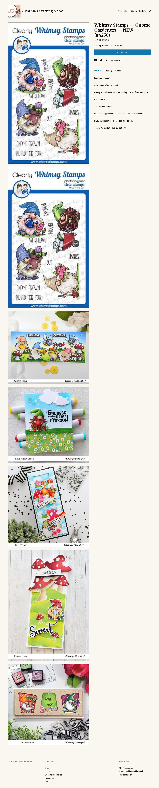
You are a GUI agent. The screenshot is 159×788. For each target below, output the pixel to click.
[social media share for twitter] (101, 60)
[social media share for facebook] (95, 60)
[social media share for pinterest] (106, 60)
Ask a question (116, 60)
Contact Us (49, 778)
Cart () (142, 11)
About (126, 11)
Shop (120, 11)
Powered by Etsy (125, 775)
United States (110, 45)
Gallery (134, 11)
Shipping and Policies (53, 775)
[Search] (150, 11)
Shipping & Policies (113, 70)
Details (98, 70)
